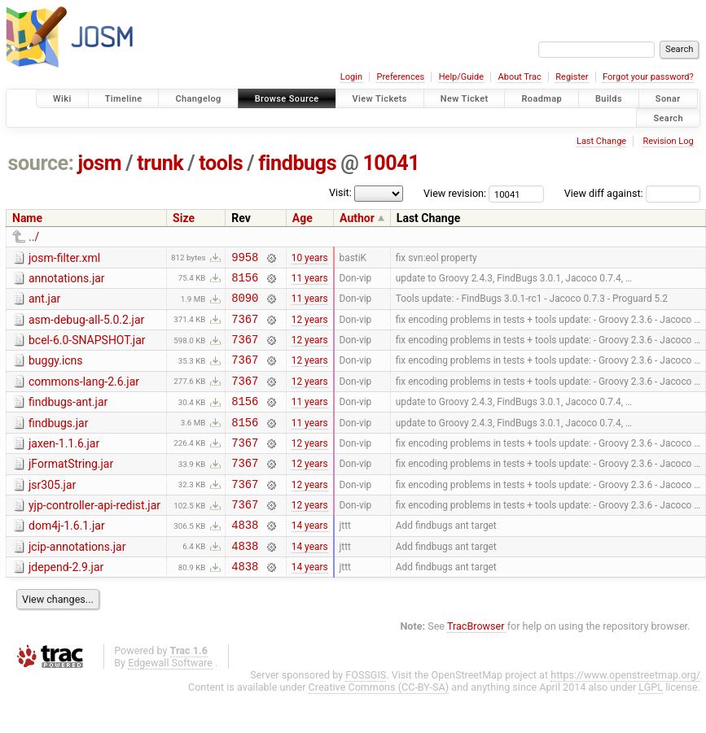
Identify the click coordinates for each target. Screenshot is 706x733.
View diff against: (632, 193)
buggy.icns (56, 372)
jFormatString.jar (71, 488)
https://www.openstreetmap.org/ (625, 714)
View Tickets (380, 99)
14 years (310, 559)
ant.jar (44, 303)
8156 (244, 282)
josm (99, 163)
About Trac (520, 77)
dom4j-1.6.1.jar (67, 557)
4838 (244, 558)
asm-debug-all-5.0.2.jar (86, 327)
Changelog (198, 99)
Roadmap (541, 99)
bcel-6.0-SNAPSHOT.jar (87, 349)
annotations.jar (67, 280)
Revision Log (667, 141)
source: (41, 163)
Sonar (668, 99)
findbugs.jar (58, 442)
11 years (310, 281)
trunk (160, 163)
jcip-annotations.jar (77, 580)
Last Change (601, 141)
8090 (244, 304)
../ (34, 236)
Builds (608, 99)
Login (351, 77)
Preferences (400, 77)
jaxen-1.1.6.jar (64, 465)
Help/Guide (461, 77)
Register (571, 77)
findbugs (297, 163)
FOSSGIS (365, 714)
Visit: (340, 192)
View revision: (454, 193)
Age (302, 218)
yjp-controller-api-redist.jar (94, 534)
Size (184, 218)
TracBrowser (476, 665)
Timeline (124, 99)
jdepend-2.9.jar (66, 603)
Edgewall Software (170, 702)
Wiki (62, 99)
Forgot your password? (648, 77)
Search (668, 117)
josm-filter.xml (64, 257)
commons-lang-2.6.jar (84, 396)
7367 (244, 328)
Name (27, 218)
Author (357, 218)
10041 (390, 163)
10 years (310, 258)
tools (221, 163)
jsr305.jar (52, 511)
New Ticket (465, 99)
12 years (310, 328)
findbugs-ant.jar (68, 418)
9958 (244, 259)
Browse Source (287, 99)
